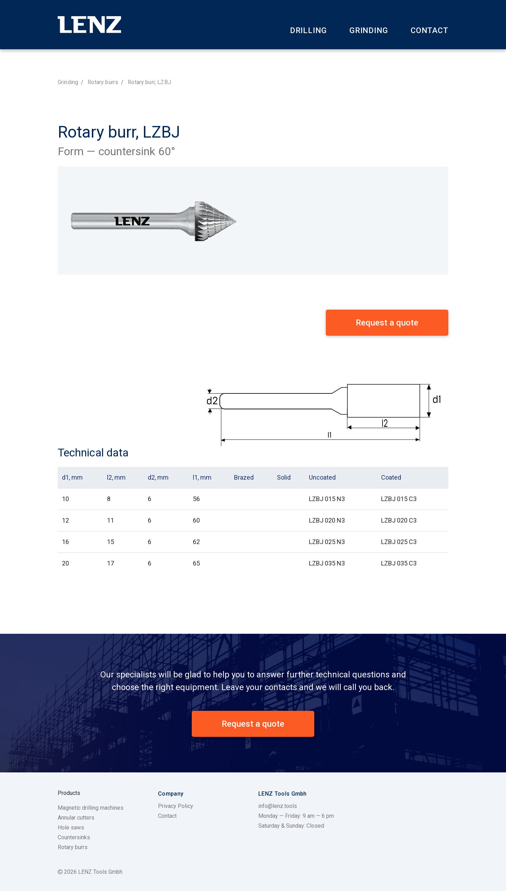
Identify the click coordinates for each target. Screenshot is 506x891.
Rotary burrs (103, 82)
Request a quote (253, 724)
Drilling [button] (308, 30)
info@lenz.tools (277, 806)
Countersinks (74, 837)
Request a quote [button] (387, 323)
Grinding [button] (368, 30)
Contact (429, 30)
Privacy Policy (175, 806)
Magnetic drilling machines (91, 807)
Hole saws (71, 827)
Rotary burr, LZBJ (149, 82)
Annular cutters (76, 817)
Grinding (68, 82)
